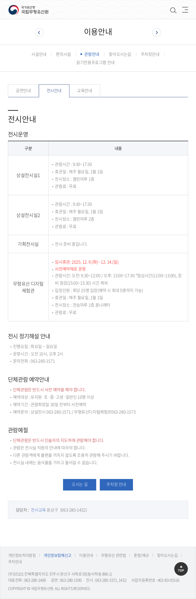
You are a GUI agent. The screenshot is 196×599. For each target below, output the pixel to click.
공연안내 (23, 90)
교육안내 (84, 90)
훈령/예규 (141, 555)
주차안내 (15, 561)
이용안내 (86, 555)
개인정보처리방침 (22, 555)
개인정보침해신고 (57, 555)
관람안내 (91, 54)
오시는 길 (80, 484)
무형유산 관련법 (113, 555)
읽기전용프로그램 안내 (95, 62)
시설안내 (38, 54)
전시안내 (54, 90)
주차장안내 (150, 54)
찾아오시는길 (120, 54)
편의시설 (63, 54)
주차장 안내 (116, 484)
